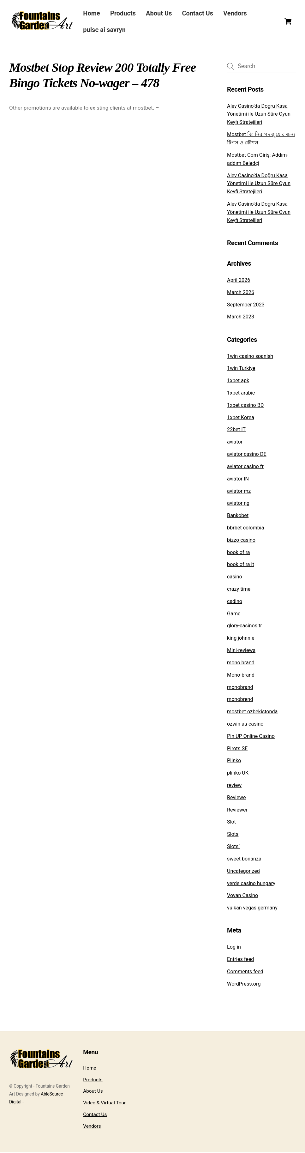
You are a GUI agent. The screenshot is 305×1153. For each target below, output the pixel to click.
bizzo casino (241, 541)
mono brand (240, 663)
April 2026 (238, 281)
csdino (234, 602)
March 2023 (240, 317)
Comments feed (245, 972)
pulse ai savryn (106, 30)
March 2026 (240, 293)
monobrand (240, 688)
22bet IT (236, 430)
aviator (234, 442)
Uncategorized (243, 872)
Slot (231, 822)
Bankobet (237, 516)
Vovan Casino (242, 896)
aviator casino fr (245, 467)
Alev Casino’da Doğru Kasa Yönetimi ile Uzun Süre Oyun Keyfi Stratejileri (258, 114)
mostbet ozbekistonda (252, 712)
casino (234, 577)
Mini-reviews (241, 651)
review (234, 786)
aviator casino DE (246, 455)
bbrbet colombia (245, 528)
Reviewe (236, 798)
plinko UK (237, 773)
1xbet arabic (241, 393)
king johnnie (240, 639)
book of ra (238, 553)
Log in (234, 948)
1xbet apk (238, 381)
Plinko (234, 761)
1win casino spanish (250, 357)
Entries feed (240, 960)
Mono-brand (240, 676)
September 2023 (246, 305)
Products (125, 13)
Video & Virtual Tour (104, 1103)
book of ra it (240, 565)
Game (234, 614)
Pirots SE (237, 749)
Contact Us (199, 13)
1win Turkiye (241, 369)
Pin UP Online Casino (251, 737)
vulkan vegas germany (252, 908)
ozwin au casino (245, 724)
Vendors (237, 13)
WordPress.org (243, 984)
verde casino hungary (251, 884)
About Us (161, 13)
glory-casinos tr (244, 626)
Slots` (233, 847)
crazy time (238, 590)
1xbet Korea (240, 418)
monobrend (240, 700)
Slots (232, 835)
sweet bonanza (244, 859)
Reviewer (237, 810)
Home (93, 13)
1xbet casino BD (245, 406)
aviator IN (238, 479)
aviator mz (239, 491)
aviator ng (238, 504)
